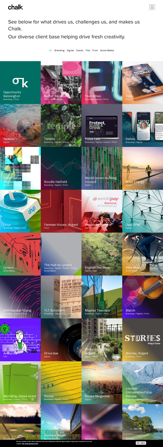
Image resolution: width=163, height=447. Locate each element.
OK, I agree (141, 443)
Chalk (15, 7)
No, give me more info (30, 444)
